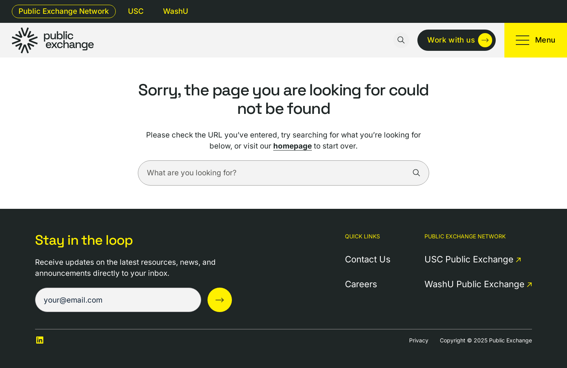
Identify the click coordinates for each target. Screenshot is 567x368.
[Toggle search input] (401, 40)
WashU (175, 11)
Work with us (451, 40)
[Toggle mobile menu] (535, 40)
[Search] (416, 173)
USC (136, 11)
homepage (292, 146)
